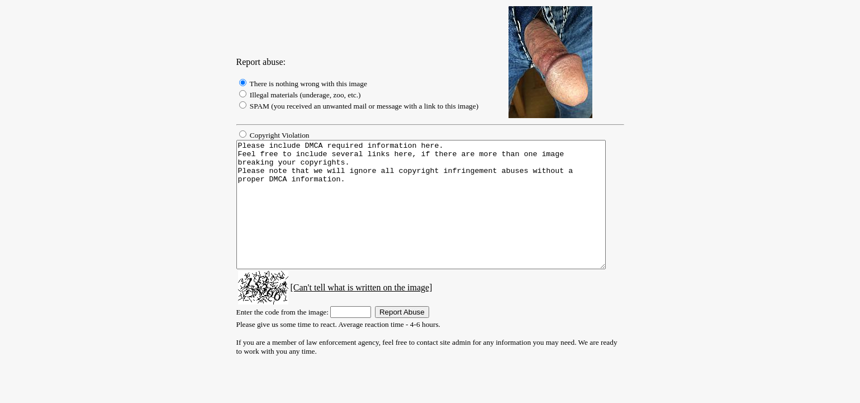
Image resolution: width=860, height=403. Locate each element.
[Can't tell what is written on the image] (348, 312)
